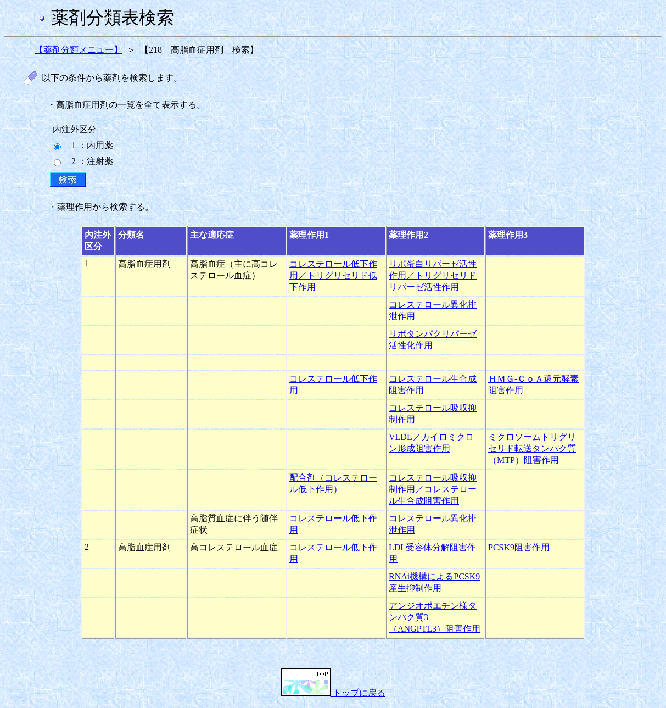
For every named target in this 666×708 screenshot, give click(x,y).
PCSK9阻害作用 (519, 547)
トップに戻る (333, 693)
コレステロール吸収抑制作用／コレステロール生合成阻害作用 (433, 489)
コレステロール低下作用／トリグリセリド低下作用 (333, 275)
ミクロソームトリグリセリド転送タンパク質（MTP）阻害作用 (532, 448)
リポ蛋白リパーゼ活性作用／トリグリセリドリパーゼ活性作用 (433, 275)
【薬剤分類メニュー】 (78, 49)
